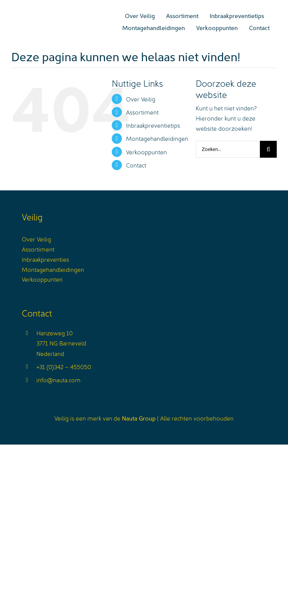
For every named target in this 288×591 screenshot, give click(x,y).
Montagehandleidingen (157, 138)
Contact (136, 165)
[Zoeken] (268, 149)
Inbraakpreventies (45, 259)
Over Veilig (140, 99)
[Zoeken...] (228, 149)
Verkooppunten (146, 152)
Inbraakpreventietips (153, 125)
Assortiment (142, 112)
